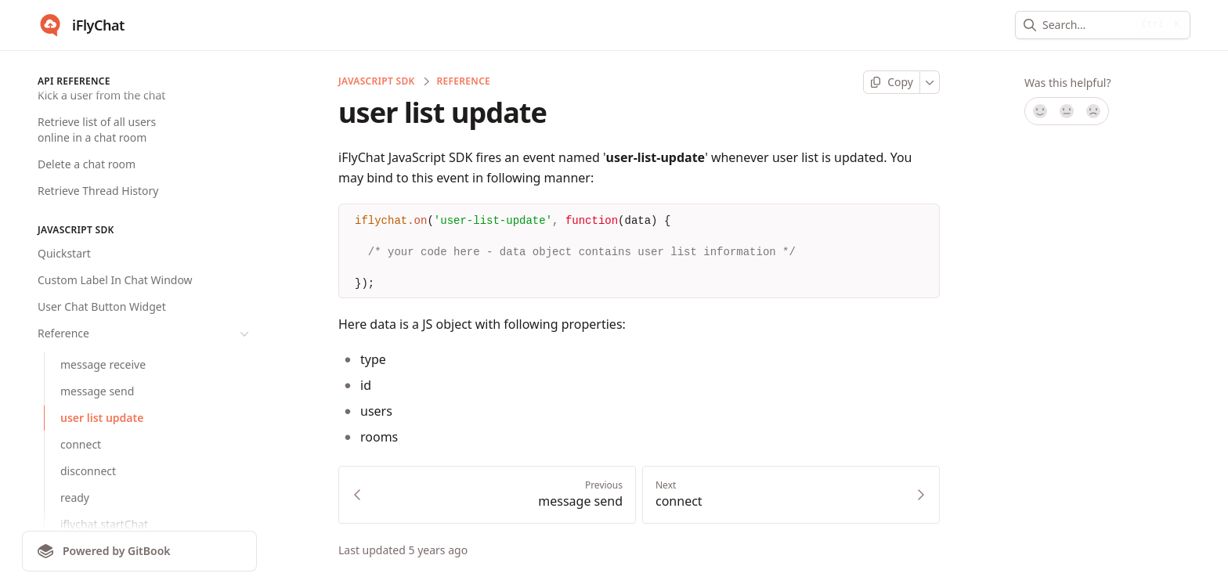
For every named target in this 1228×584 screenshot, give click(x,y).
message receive (103, 364)
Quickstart (64, 253)
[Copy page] (891, 82)
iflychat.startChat (104, 524)
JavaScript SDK (376, 81)
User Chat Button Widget (102, 306)
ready (74, 497)
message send (97, 391)
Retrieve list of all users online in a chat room (97, 129)
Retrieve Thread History (98, 190)
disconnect (88, 470)
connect (80, 444)
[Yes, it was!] (1039, 111)
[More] (930, 82)
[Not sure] (1066, 111)
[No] (1094, 111)
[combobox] (1086, 25)
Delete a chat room (86, 164)
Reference (145, 333)
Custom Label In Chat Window (115, 279)
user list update (101, 417)
